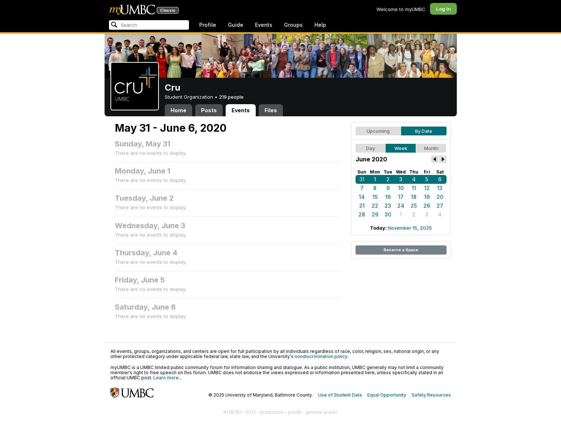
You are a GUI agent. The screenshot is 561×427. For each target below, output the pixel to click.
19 (427, 197)
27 (440, 205)
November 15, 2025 (410, 228)
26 (426, 205)
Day (370, 148)
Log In (443, 9)
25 (414, 205)
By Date (423, 131)
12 (427, 188)
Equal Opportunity (386, 395)
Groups (293, 25)
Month (431, 148)
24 (400, 205)
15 (375, 197)
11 (414, 188)
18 (413, 197)
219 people (231, 97)
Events (263, 25)
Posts (209, 110)
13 (439, 188)
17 (401, 197)
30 (388, 214)
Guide (235, 25)
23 (388, 205)
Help (320, 25)
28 (361, 214)
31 (362, 179)
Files (271, 110)
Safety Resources (431, 395)
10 (401, 188)
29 (375, 214)
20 (440, 197)
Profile (207, 25)
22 (375, 205)
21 (362, 205)
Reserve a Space (400, 249)
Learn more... (167, 377)
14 (362, 197)
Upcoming (378, 131)
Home (178, 110)
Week (400, 148)
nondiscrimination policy (321, 356)
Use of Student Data (340, 395)
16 (388, 197)
